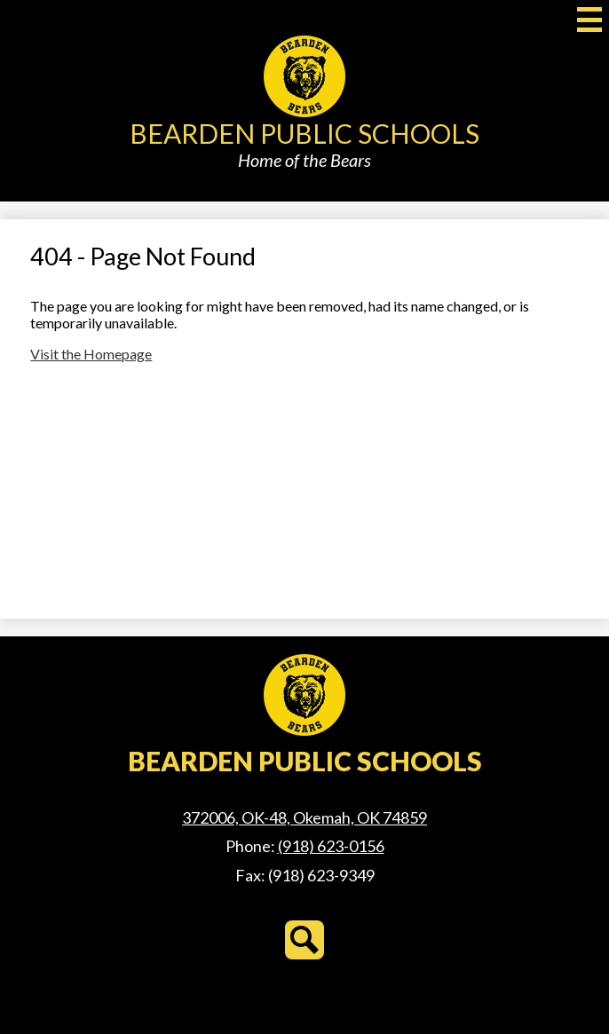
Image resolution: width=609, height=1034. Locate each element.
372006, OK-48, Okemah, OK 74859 (304, 817)
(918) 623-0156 (331, 846)
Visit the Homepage (91, 353)
